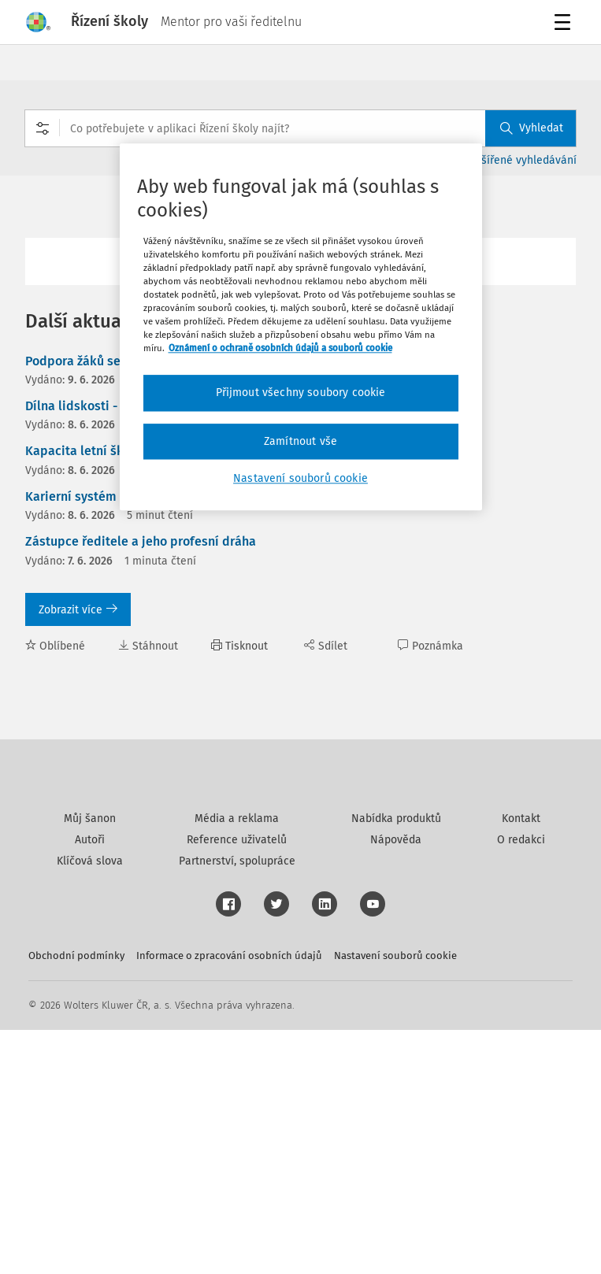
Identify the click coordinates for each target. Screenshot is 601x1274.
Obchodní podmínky (76, 1199)
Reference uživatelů (237, 1084)
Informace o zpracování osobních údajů (229, 1199)
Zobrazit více (78, 610)
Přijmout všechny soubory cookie (301, 393)
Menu (565, 24)
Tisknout (239, 646)
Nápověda (395, 1084)
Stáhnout (148, 646)
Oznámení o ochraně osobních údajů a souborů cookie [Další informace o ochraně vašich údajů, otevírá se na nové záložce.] (280, 348)
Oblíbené (55, 646)
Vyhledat (531, 128)
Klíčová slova (90, 1105)
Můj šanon (90, 1062)
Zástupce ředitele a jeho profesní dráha (140, 541)
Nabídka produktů (396, 1062)
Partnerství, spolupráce (237, 1105)
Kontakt (521, 1062)
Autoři (90, 1084)
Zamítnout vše (300, 441)
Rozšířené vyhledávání (520, 160)
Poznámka (430, 646)
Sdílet (325, 646)
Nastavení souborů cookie (395, 1199)
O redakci (521, 1084)
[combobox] (300, 128)
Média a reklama (237, 1062)
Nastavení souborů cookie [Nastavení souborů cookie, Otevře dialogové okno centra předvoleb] (300, 479)
